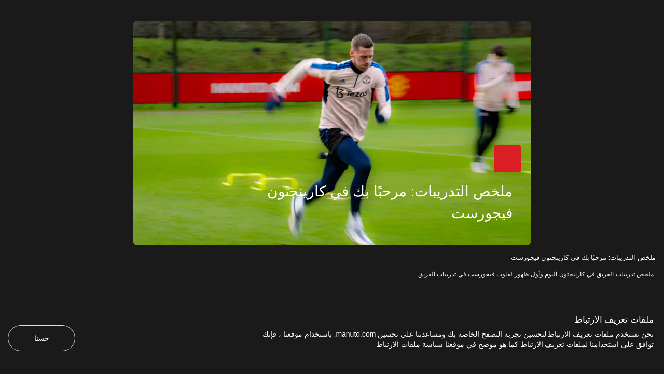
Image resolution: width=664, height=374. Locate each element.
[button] (507, 158)
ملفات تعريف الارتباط (614, 319)
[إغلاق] (6, 6)
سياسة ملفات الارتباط (409, 344)
